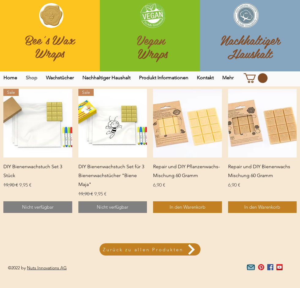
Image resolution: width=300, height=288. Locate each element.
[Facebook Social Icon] (270, 267)
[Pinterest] (261, 267)
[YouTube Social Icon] (279, 267)
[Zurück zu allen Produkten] (150, 249)
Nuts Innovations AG (47, 268)
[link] (256, 78)
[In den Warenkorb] (187, 207)
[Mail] (250, 267)
